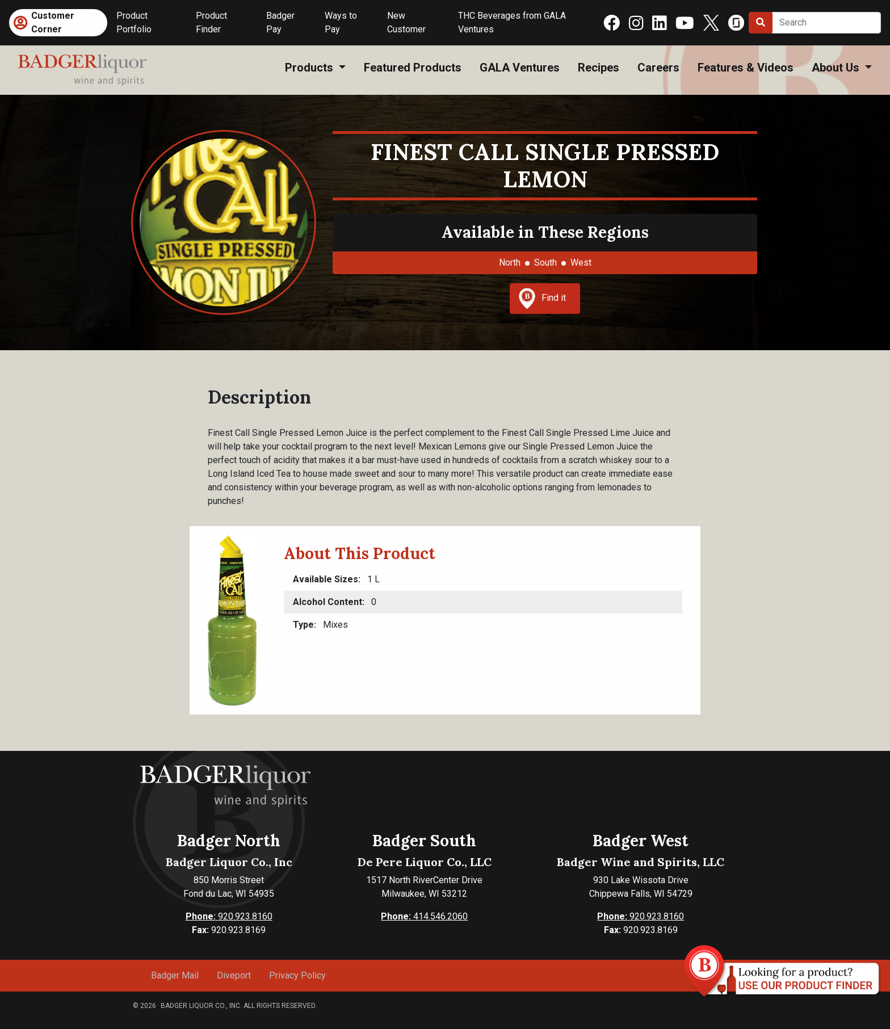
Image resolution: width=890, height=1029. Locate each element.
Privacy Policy (297, 975)
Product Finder (211, 22)
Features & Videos (746, 67)
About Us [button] (837, 67)
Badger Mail (175, 975)
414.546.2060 (424, 916)
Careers (658, 67)
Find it (542, 298)
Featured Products (412, 67)
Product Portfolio (134, 22)
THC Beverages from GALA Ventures (512, 22)
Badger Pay (280, 22)
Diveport (234, 975)
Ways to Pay (341, 22)
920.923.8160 (229, 916)
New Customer (406, 22)
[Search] (826, 22)
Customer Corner (52, 22)
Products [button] (310, 67)
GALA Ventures (520, 67)
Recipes (598, 67)
